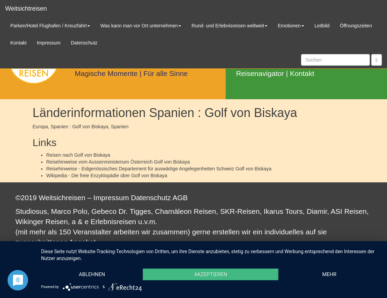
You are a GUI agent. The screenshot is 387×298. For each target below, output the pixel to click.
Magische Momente (106, 73)
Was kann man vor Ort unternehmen (140, 25)
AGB (180, 198)
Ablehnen (92, 274)
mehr (329, 274)
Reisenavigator (260, 73)
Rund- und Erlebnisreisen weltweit (229, 25)
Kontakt (302, 73)
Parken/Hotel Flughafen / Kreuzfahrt (50, 25)
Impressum (111, 198)
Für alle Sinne (165, 73)
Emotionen (291, 25)
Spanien (119, 126)
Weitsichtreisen (26, 8)
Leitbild (321, 25)
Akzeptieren (210, 274)
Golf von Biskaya (92, 155)
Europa (40, 126)
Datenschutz (151, 198)
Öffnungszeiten (356, 25)
